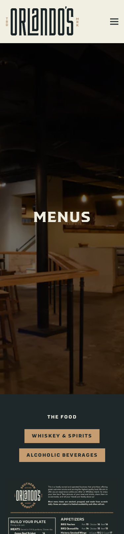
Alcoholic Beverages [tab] (62, 446)
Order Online (62, 525)
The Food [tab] (62, 408)
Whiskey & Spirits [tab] (62, 427)
